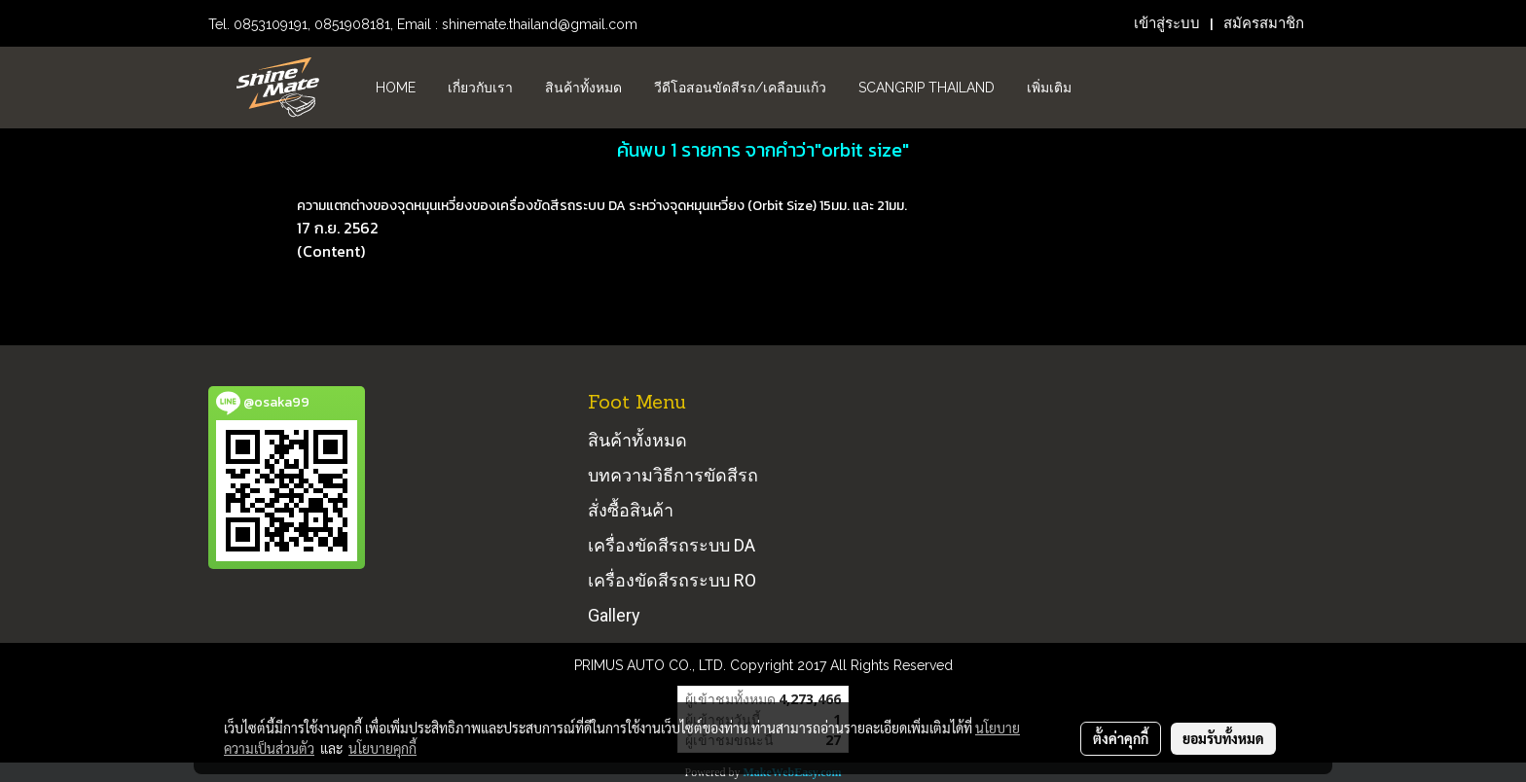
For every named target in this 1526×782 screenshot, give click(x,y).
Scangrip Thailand (926, 87)
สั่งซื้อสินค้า (630, 510)
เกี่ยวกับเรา (480, 87)
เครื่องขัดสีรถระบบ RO (672, 580)
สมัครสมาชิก (1263, 23)
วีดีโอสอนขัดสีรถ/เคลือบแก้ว (740, 87)
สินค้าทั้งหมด (583, 87)
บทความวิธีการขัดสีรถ (673, 475)
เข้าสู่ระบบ (1167, 23)
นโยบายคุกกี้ (382, 748)
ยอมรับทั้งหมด (1223, 738)
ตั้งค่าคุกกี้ (1120, 738)
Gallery (614, 615)
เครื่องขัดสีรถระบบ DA (671, 545)
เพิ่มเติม (1049, 87)
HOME (396, 87)
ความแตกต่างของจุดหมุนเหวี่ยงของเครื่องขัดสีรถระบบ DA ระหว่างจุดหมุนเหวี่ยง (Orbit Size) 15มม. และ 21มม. (602, 206)
